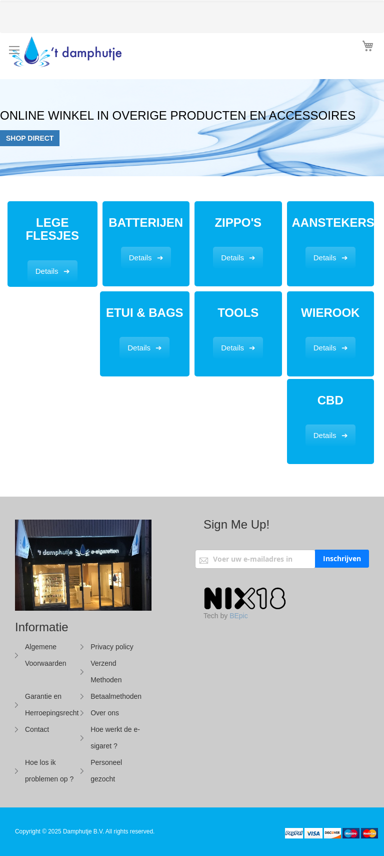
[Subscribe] (342, 559)
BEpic (239, 616)
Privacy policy (112, 647)
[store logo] (93, 54)
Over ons (104, 713)
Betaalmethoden (116, 696)
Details (47, 271)
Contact (37, 729)
